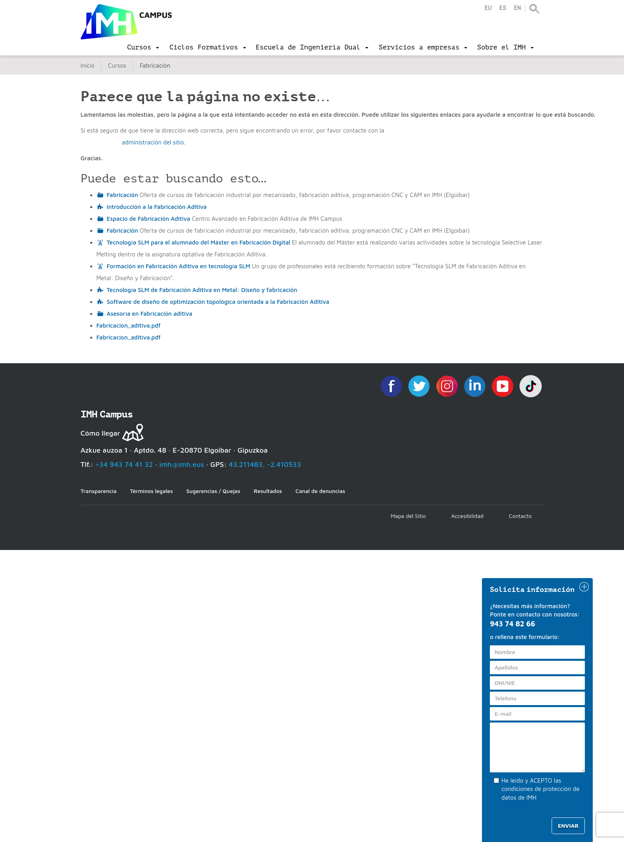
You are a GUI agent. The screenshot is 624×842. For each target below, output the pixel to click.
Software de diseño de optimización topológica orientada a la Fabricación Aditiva (218, 301)
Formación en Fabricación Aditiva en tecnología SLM (178, 266)
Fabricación (122, 195)
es (502, 8)
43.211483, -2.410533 (265, 464)
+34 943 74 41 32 (124, 464)
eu (487, 8)
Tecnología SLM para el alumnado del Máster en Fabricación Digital (198, 242)
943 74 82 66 (512, 624)
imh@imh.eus (181, 464)
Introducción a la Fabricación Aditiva (157, 206)
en (517, 8)
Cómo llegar (100, 433)
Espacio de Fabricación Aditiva (148, 218)
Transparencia (99, 490)
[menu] (143, 47)
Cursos (117, 65)
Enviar (568, 825)
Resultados (268, 490)
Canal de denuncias (320, 490)
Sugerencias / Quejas (213, 490)
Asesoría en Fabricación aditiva (150, 313)
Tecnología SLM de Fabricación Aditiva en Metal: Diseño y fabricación (202, 289)
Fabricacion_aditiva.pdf (129, 325)
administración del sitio (153, 142)
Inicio (88, 65)
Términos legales (151, 490)
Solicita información (532, 590)
